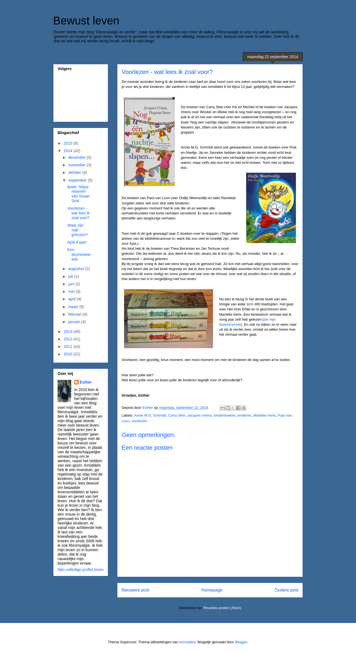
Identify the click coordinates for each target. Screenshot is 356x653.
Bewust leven (86, 20)
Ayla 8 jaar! (77, 242)
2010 (68, 354)
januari (74, 322)
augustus (76, 268)
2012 (68, 339)
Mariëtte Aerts (264, 415)
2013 (68, 331)
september (78, 180)
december (77, 157)
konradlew (187, 642)
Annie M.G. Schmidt (150, 415)
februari (75, 314)
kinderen (244, 415)
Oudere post (286, 590)
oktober (75, 172)
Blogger (241, 642)
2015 (68, 143)
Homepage (211, 590)
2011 (68, 346)
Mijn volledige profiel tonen (81, 569)
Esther (86, 382)
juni (71, 284)
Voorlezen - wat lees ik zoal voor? (78, 213)
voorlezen (139, 421)
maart (73, 307)
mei (71, 291)
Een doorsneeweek (79, 254)
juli (71, 276)
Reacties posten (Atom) (222, 608)
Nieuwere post (135, 590)
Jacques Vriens (199, 415)
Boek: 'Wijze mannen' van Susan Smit (78, 194)
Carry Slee (176, 415)
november (77, 165)
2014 (68, 151)
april (72, 299)
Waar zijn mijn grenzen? (77, 230)
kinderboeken (225, 415)
